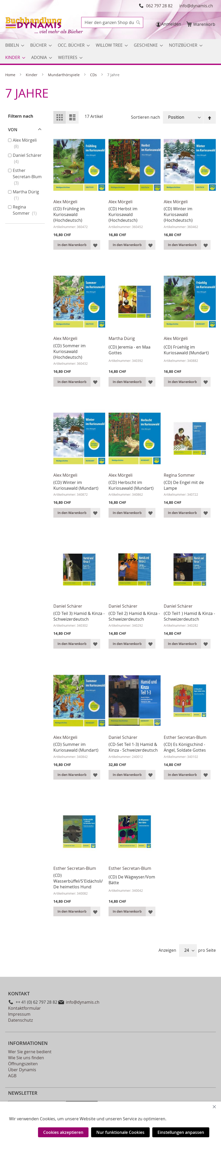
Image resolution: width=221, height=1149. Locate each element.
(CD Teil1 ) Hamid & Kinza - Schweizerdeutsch (189, 616)
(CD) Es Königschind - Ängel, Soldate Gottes (185, 747)
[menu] (110, 51)
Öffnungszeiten (23, 1064)
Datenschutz (20, 1020)
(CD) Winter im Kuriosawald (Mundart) (75, 485)
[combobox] (112, 22)
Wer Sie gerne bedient (30, 1052)
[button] (95, 245)
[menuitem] (13, 45)
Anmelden (171, 24)
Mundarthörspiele (64, 74)
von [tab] (12, 130)
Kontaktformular (24, 1008)
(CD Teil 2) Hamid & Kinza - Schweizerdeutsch (134, 616)
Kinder (32, 74)
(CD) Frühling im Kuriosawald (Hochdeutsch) (69, 214)
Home (10, 74)
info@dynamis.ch (196, 6)
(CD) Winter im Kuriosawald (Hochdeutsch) (178, 214)
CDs (94, 74)
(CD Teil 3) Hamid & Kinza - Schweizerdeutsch (79, 616)
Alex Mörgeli (65, 202)
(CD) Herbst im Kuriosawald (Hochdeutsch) (123, 214)
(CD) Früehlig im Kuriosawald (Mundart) (186, 350)
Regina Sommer (179, 475)
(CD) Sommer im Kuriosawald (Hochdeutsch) (69, 351)
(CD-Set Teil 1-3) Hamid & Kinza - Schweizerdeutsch (133, 747)
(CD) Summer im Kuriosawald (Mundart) (75, 747)
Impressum (19, 1014)
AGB (12, 1076)
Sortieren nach (145, 117)
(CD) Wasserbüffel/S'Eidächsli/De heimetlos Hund (78, 881)
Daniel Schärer (67, 606)
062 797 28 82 (159, 6)
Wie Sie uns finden (26, 1058)
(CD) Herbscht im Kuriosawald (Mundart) (131, 485)
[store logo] (45, 26)
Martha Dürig (122, 338)
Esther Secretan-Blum (185, 737)
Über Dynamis (22, 1070)
